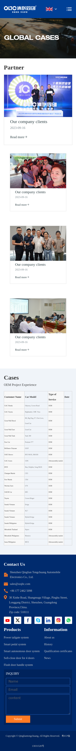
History (48, 644)
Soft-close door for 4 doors (19, 658)
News (47, 658)
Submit (18, 719)
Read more (19, 136)
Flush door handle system (18, 664)
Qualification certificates (58, 651)
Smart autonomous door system (22, 651)
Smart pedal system (15, 644)
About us (49, 637)
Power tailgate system (16, 637)
